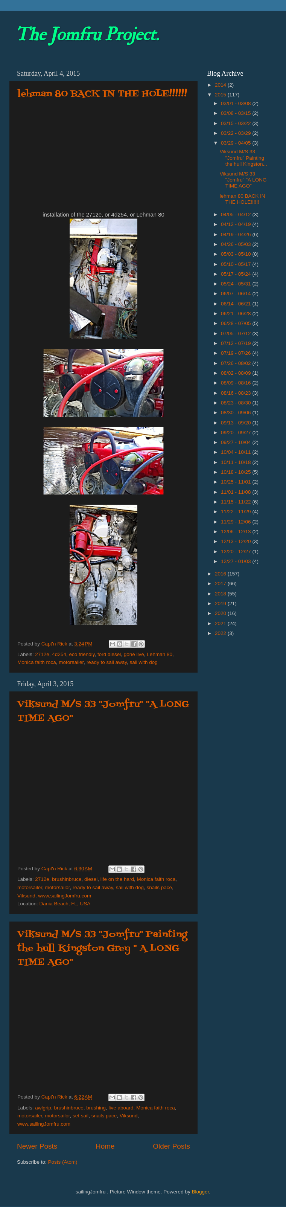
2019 (221, 603)
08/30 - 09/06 (236, 412)
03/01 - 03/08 (236, 103)
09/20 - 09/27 (236, 432)
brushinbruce (66, 879)
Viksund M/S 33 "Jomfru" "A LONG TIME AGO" (243, 180)
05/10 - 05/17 (236, 264)
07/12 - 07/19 (236, 343)
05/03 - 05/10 (236, 254)
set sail (80, 1115)
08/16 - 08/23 (236, 393)
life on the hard (117, 879)
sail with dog (143, 662)
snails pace (159, 887)
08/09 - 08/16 (236, 383)
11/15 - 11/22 (236, 502)
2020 (221, 613)
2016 (221, 574)
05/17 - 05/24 (236, 274)
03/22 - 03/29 (236, 133)
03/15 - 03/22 (236, 123)
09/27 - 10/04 (236, 442)
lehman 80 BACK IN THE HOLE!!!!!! (102, 94)
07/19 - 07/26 (236, 353)
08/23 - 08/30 (236, 403)
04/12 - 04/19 (236, 224)
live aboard (120, 1108)
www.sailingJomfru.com (64, 896)
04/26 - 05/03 (236, 244)
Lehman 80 (159, 654)
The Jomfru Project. (87, 34)
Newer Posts (37, 1146)
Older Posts (171, 1146)
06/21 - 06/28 (236, 313)
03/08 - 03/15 (236, 113)
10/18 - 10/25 (236, 472)
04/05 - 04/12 (236, 214)
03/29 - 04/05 (236, 143)
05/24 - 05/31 (236, 284)
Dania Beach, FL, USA (65, 903)
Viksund (26, 896)
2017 (221, 583)
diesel (90, 879)
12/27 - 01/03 (236, 561)
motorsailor (57, 887)
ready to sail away (107, 662)
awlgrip (43, 1108)
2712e (42, 654)
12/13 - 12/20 (236, 541)
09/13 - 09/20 (236, 423)
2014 (221, 85)
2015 (221, 95)
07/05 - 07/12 (236, 333)
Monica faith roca (36, 662)
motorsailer (71, 662)
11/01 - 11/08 (236, 492)
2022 (221, 633)
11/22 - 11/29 (236, 511)
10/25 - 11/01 (236, 482)
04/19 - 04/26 (236, 234)
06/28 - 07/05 (236, 323)
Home (105, 1146)
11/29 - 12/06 (236, 522)
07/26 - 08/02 (236, 363)
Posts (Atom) (63, 1162)
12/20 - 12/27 (236, 551)
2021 (221, 623)
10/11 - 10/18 (236, 462)
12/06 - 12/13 (236, 531)
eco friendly (81, 654)
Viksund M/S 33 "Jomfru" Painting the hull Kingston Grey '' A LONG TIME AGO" (102, 948)
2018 (221, 594)
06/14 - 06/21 (236, 304)
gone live (134, 654)
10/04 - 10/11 (236, 452)
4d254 (59, 654)
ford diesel (109, 654)
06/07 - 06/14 (236, 293)
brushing (96, 1108)
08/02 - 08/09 (236, 373)
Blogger (200, 1192)
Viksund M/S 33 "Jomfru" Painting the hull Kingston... (243, 157)
